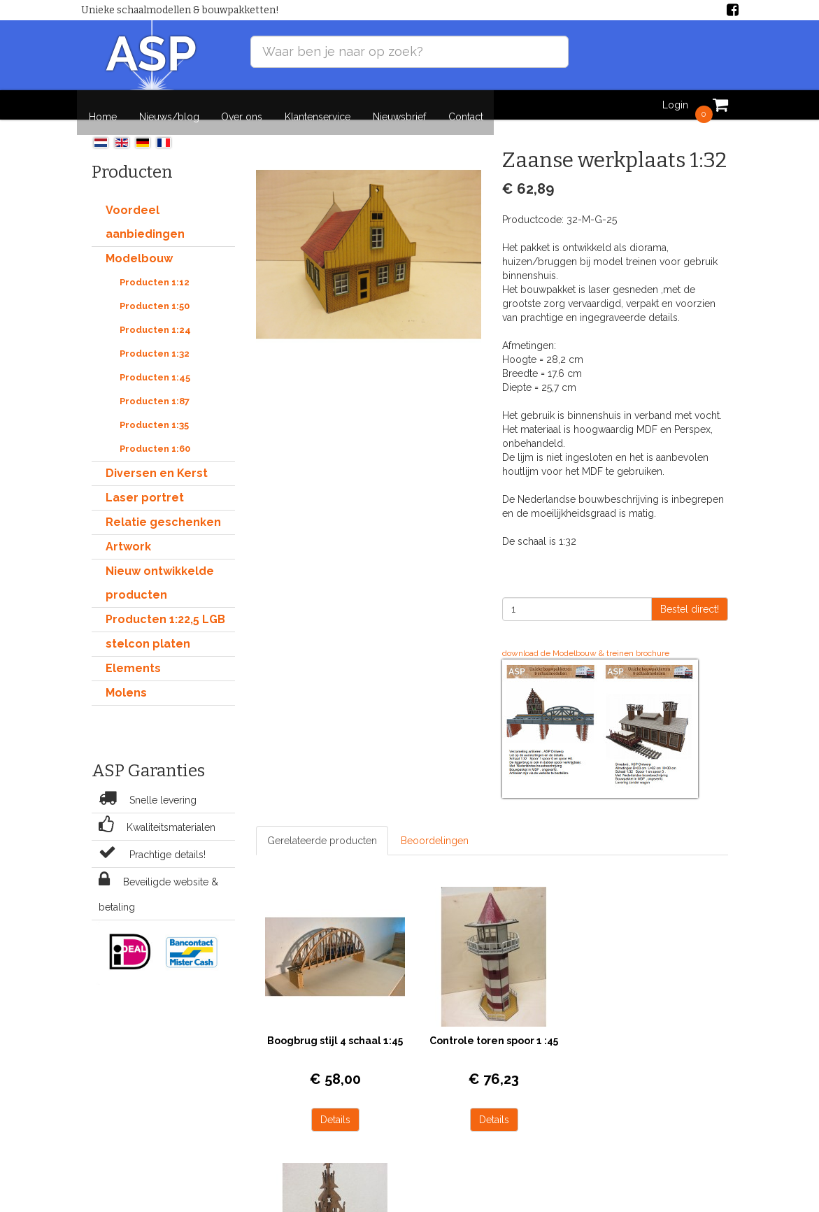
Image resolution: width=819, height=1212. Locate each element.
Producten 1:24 (155, 318)
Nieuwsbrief (397, 104)
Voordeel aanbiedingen (145, 210)
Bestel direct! (689, 597)
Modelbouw (139, 246)
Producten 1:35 (154, 413)
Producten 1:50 (155, 294)
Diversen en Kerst (157, 461)
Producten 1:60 (155, 437)
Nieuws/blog (171, 104)
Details (314, 1078)
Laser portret (145, 485)
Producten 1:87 (155, 389)
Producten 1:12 (155, 270)
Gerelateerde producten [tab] (322, 828)
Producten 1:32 (155, 341)
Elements (133, 656)
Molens (126, 680)
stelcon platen (148, 632)
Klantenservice (317, 104)
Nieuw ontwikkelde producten (160, 571)
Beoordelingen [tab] (435, 828)
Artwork (128, 534)
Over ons (242, 104)
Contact (462, 104)
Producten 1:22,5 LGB (165, 607)
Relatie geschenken (163, 510)
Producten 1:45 (155, 365)
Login (672, 104)
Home (106, 104)
